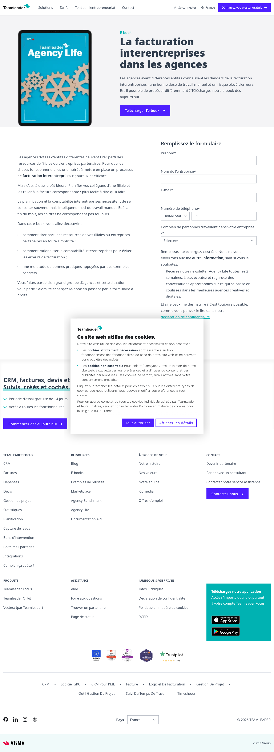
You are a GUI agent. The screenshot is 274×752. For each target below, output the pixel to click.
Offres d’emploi (151, 500)
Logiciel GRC (70, 684)
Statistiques (12, 510)
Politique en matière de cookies (163, 607)
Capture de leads (16, 528)
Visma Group (262, 743)
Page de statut (82, 616)
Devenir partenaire (221, 463)
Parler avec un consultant (226, 472)
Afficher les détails (176, 423)
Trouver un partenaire (88, 607)
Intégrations (13, 556)
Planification (13, 519)
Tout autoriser (138, 423)
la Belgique (85, 411)
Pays (120, 719)
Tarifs (64, 7)
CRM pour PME (103, 684)
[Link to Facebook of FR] (5, 719)
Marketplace (81, 491)
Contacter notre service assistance (233, 482)
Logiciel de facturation (167, 684)
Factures (10, 472)
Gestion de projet (17, 500)
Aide (74, 589)
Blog (74, 463)
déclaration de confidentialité (185, 316)
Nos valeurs (148, 472)
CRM (7, 463)
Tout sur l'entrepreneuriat (95, 7)
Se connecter (185, 7)
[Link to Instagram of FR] (25, 719)
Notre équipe (149, 482)
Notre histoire (150, 463)
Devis (7, 491)
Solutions (45, 7)
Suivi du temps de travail (146, 693)
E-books (77, 472)
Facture (132, 684)
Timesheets (186, 693)
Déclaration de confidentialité (162, 598)
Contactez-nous (227, 493)
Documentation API (86, 519)
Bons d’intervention (18, 537)
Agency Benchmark (86, 500)
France (208, 7)
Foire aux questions (86, 598)
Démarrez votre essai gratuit (244, 7)
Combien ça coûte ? (18, 565)
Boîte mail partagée (19, 547)
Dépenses (11, 482)
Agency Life (80, 510)
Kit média (146, 491)
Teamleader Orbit (17, 598)
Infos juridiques (151, 589)
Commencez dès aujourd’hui (35, 423)
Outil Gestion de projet (96, 693)
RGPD (143, 616)
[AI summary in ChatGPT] (35, 719)
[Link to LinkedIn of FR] (15, 719)
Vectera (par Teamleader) (23, 607)
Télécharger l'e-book (145, 110)
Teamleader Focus (17, 589)
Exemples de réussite (87, 482)
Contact (128, 7)
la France (105, 411)
